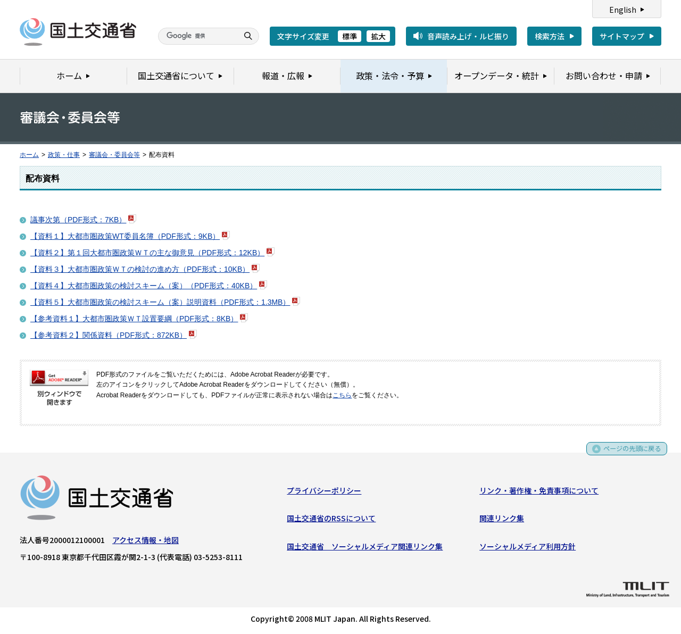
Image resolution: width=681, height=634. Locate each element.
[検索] (197, 36)
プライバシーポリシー (324, 492)
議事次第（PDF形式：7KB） (78, 219)
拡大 (378, 36)
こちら (342, 395)
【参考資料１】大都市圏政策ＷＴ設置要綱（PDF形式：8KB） (134, 318)
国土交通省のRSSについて (331, 520)
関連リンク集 (501, 520)
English (622, 9)
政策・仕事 (64, 154)
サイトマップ (622, 36)
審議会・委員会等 (114, 154)
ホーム (29, 154)
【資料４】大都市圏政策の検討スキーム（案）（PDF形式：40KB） (143, 285)
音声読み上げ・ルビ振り (468, 36)
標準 (349, 36)
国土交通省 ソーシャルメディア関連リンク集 (365, 548)
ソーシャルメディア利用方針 (527, 548)
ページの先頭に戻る (628, 454)
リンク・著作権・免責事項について (539, 492)
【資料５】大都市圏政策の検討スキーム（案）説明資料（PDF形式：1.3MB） (160, 302)
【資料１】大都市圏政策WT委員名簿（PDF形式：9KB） (125, 236)
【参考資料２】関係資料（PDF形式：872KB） (108, 335)
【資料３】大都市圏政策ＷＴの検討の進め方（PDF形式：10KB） (140, 269)
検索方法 (549, 36)
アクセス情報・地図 (145, 542)
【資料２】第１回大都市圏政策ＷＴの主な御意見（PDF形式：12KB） (147, 252)
